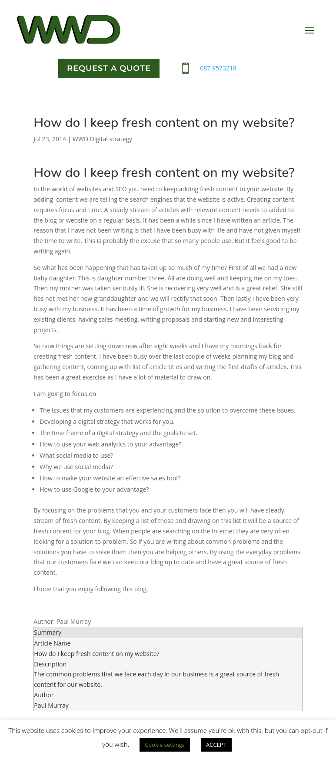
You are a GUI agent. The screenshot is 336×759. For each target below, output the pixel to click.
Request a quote (109, 68)
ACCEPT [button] (216, 745)
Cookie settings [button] (165, 745)
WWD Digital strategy (102, 139)
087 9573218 (218, 68)
